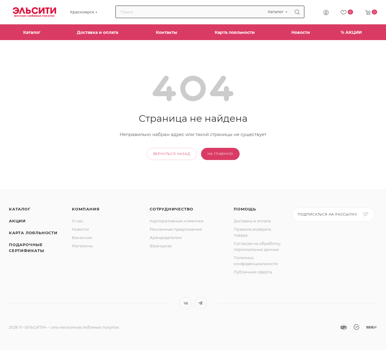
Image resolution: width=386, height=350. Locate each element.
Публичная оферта (253, 272)
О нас (77, 220)
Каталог (20, 209)
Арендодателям (166, 237)
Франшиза (161, 245)
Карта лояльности (33, 232)
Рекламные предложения (176, 229)
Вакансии (82, 237)
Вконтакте (185, 303)
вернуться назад (171, 154)
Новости (80, 229)
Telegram (200, 303)
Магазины (82, 245)
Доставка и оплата (252, 220)
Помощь (245, 209)
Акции (17, 220)
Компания (85, 209)
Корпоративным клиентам (176, 220)
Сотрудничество (171, 209)
